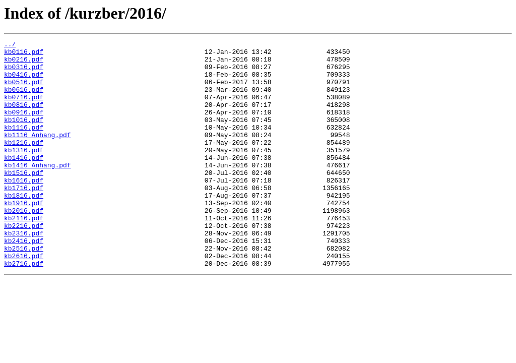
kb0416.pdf (23, 81)
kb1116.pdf (23, 145)
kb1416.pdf (23, 181)
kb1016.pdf (23, 136)
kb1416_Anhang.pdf (37, 190)
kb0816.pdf (23, 118)
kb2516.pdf (23, 290)
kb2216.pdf (23, 263)
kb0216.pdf (23, 63)
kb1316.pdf (23, 172)
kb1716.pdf (23, 217)
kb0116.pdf (23, 54)
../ (10, 45)
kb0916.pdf (23, 127)
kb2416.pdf (23, 281)
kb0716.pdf (23, 108)
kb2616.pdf (23, 299)
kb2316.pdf (23, 272)
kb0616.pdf (23, 99)
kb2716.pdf (23, 308)
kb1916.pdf (23, 235)
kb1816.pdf (23, 226)
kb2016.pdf (23, 245)
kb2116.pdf (23, 254)
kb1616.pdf (23, 208)
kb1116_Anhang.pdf (37, 154)
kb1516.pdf (23, 199)
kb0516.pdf (23, 90)
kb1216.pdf (23, 163)
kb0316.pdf (23, 72)
